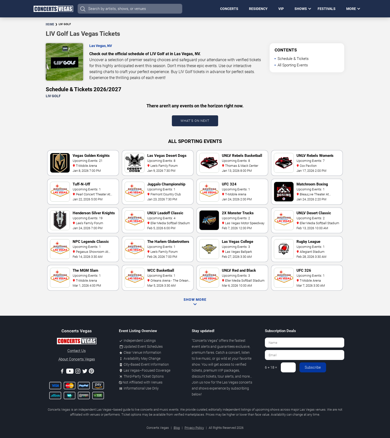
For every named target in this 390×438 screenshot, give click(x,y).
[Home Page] (53, 8)
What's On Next (195, 121)
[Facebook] (62, 372)
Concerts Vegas (205, 341)
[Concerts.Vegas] (77, 342)
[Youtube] (70, 372)
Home (50, 24)
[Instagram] (78, 372)
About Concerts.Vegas (76, 359)
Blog (177, 428)
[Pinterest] (91, 371)
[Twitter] (85, 372)
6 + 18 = (271, 367)
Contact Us (76, 351)
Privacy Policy (194, 428)
